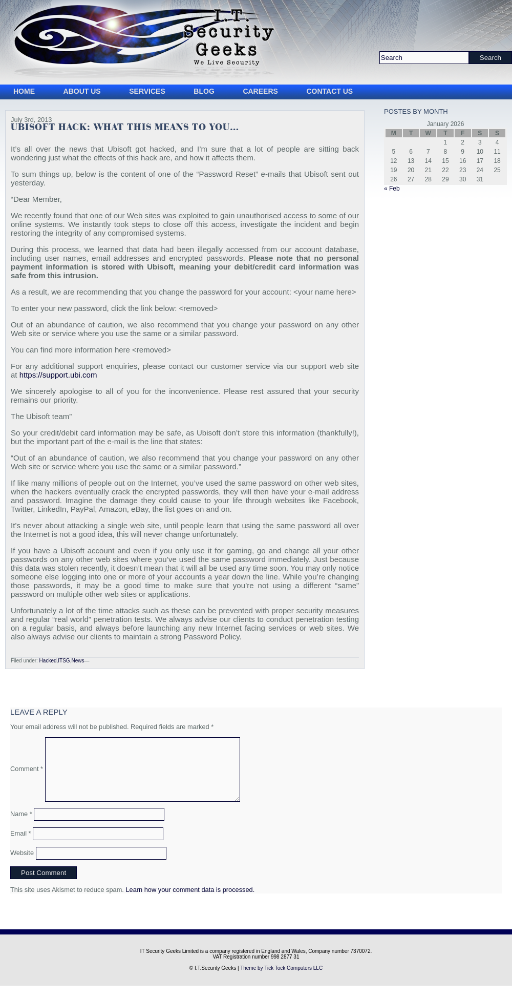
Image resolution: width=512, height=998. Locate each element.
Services (147, 91)
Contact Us (329, 91)
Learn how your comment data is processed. (189, 902)
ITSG (64, 660)
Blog (204, 91)
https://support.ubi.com (58, 374)
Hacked (48, 660)
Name (21, 826)
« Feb (392, 188)
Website (22, 865)
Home (24, 91)
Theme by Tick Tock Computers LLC (281, 980)
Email (20, 845)
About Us (82, 91)
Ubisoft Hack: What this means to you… (125, 127)
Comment (26, 775)
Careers (260, 91)
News (77, 660)
